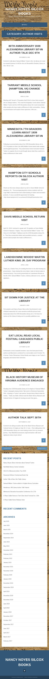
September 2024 (8, 537)
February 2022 (7, 558)
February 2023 (7, 554)
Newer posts (41, 448)
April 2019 (6, 591)
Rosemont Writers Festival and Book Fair (15, 475)
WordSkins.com (20, 677)
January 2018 (7, 612)
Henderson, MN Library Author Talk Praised (16, 487)
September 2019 (8, 587)
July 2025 (6, 521)
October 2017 (7, 620)
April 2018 (6, 608)
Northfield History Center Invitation (13, 467)
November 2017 (8, 616)
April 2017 (6, 632)
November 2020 (8, 571)
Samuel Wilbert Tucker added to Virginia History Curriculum (20, 483)
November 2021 (8, 566)
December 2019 (8, 583)
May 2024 (6, 546)
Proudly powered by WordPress (30, 677)
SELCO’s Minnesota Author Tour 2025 (14, 471)
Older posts (7, 448)
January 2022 (7, 562)
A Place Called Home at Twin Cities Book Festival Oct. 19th (21, 495)
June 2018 (6, 604)
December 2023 (8, 550)
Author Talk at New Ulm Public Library (14, 479)
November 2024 (8, 533)
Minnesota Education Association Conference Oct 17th (19, 491)
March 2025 (6, 529)
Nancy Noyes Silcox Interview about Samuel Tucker (18, 462)
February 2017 (7, 641)
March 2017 (6, 637)
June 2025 (6, 525)
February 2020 (7, 575)
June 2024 (6, 542)
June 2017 (6, 628)
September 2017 (8, 624)
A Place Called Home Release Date (14, 500)
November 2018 (8, 599)
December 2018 (8, 595)
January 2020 (7, 579)
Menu (24, 25)
